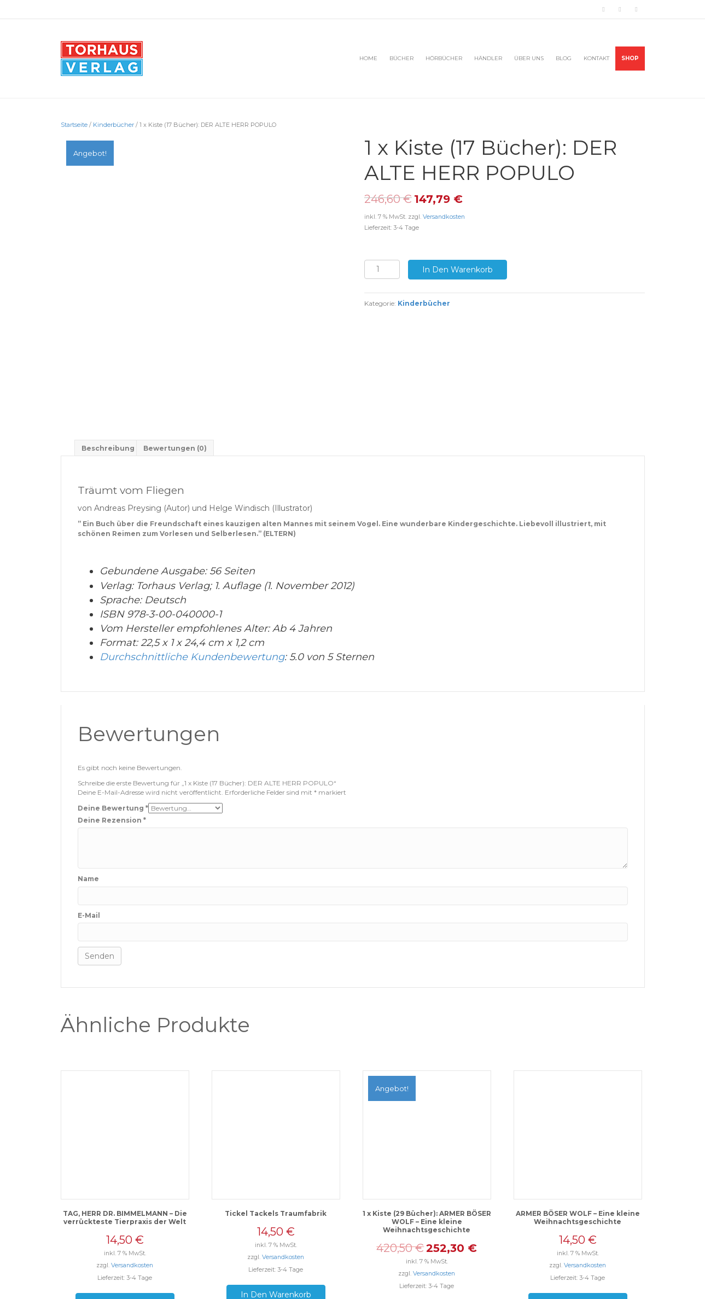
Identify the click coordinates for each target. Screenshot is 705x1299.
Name (88, 809)
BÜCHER (401, 58)
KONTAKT (596, 58)
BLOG (564, 58)
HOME (368, 58)
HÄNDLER (488, 58)
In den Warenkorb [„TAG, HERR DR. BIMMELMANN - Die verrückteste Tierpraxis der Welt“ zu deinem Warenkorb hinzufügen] (125, 1233)
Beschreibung (108, 378)
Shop (630, 58)
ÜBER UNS (529, 58)
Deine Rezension (112, 750)
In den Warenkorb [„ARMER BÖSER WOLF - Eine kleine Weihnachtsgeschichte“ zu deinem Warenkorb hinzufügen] (578, 1233)
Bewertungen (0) (175, 378)
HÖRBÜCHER (444, 58)
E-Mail (89, 845)
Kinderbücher (113, 125)
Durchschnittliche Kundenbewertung (192, 587)
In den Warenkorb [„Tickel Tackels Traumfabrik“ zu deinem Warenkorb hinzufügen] (276, 1225)
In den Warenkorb (457, 270)
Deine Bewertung (113, 737)
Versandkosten (444, 216)
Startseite (74, 125)
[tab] (108, 378)
